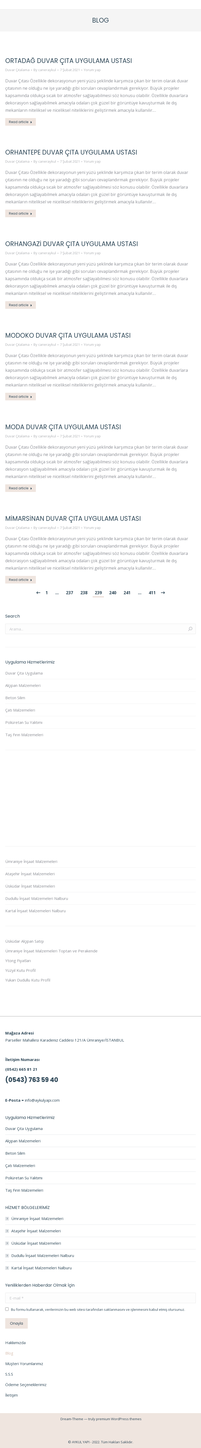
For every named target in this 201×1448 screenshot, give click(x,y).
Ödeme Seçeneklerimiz (26, 1384)
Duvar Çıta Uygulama (24, 673)
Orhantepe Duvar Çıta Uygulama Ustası (71, 152)
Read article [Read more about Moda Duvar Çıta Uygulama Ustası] (20, 488)
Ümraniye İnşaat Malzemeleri (31, 861)
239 (98, 593)
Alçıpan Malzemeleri (23, 685)
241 (127, 593)
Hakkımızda (15, 1342)
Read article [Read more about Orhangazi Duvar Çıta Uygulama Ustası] (20, 305)
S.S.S (9, 1374)
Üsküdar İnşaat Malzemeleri (30, 886)
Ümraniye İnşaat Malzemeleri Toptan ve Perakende (51, 950)
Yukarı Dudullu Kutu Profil (27, 980)
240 (112, 593)
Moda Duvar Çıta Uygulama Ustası (63, 427)
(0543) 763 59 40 (31, 1079)
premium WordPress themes (119, 1419)
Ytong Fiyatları (18, 960)
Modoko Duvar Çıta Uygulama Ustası (68, 335)
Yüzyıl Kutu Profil (20, 970)
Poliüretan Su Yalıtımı (23, 722)
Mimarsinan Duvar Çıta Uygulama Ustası (73, 518)
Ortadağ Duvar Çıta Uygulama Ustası (68, 60)
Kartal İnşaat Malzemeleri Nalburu (35, 910)
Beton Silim (15, 697)
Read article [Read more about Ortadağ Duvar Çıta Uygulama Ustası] (20, 122)
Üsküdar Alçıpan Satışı (24, 941)
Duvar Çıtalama (17, 69)
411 (152, 593)
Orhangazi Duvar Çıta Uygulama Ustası (71, 244)
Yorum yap (92, 69)
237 (69, 593)
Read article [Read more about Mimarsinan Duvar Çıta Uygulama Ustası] (20, 579)
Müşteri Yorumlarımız (24, 1363)
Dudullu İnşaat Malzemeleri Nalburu (36, 898)
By (45, 69)
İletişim (11, 1395)
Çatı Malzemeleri (20, 710)
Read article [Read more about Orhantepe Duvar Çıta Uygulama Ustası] (20, 213)
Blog (9, 1353)
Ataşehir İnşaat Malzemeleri (30, 873)
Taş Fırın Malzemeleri (24, 734)
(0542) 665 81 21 (21, 1069)
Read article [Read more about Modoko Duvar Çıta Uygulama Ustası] (20, 396)
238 (83, 593)
